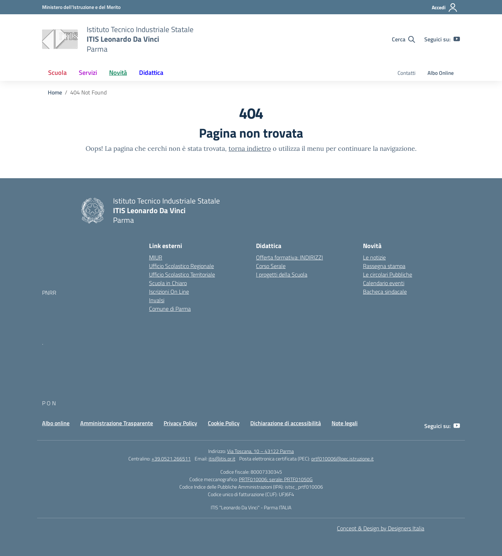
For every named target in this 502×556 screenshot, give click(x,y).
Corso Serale (271, 266)
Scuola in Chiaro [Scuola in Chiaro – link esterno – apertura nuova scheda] (168, 283)
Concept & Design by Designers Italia (380, 528)
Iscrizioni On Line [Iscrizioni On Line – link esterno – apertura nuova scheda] (169, 291)
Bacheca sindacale (385, 291)
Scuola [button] (57, 72)
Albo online (56, 423)
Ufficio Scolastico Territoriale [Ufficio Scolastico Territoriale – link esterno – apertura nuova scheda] (182, 274)
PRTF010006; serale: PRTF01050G (276, 479)
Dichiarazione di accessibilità (285, 423)
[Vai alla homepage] (60, 39)
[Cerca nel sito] (403, 39)
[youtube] (457, 39)
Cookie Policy (224, 423)
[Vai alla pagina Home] (55, 92)
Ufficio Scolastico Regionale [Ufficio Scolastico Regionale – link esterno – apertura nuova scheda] (181, 266)
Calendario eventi (383, 283)
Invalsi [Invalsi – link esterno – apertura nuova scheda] (156, 300)
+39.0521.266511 (171, 458)
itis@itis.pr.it (222, 458)
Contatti (406, 73)
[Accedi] (445, 7)
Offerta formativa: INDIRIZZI (289, 257)
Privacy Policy (180, 423)
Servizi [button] (88, 72)
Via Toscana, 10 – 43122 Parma (260, 451)
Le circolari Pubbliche (387, 274)
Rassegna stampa (384, 266)
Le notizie (374, 257)
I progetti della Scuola (281, 274)
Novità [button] (118, 72)
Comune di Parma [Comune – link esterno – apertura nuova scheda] (170, 308)
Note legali (345, 423)
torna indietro (250, 148)
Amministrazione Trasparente (116, 423)
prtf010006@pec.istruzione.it (342, 458)
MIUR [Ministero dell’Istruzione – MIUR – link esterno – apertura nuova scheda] (155, 257)
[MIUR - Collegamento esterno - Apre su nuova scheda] (81, 7)
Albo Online (440, 73)
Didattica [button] (151, 72)
